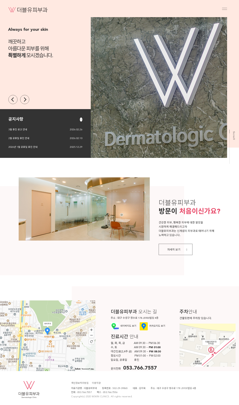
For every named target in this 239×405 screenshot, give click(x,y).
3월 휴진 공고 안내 (17, 129)
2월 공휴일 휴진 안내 (18, 138)
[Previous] (12, 99)
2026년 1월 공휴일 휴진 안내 (22, 147)
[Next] (24, 99)
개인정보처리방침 (80, 383)
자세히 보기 (177, 249)
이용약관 (96, 383)
